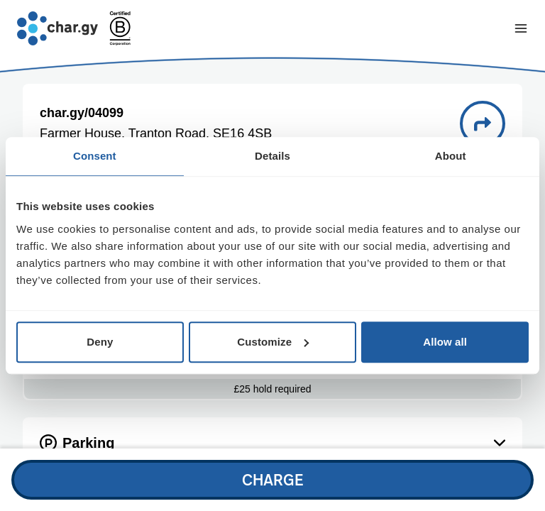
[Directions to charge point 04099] (482, 123)
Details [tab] (272, 156)
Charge (273, 479)
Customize (273, 342)
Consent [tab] (94, 156)
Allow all (445, 342)
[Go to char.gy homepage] (57, 28)
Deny (100, 342)
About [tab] (450, 156)
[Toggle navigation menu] (521, 28)
